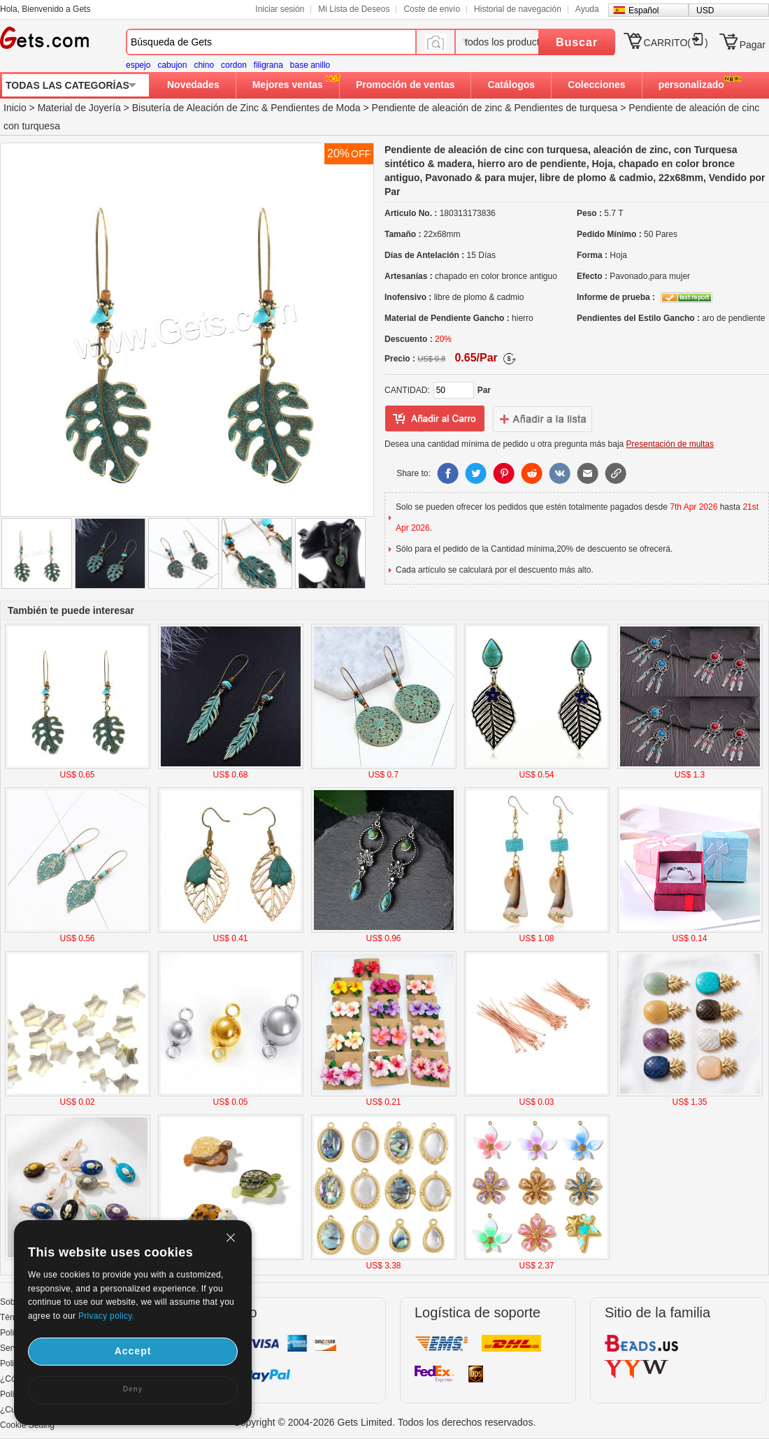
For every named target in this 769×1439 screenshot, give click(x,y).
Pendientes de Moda (315, 107)
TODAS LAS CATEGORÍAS (67, 85)
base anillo (310, 65)
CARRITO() (676, 42)
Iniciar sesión (279, 9)
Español (643, 10)
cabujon (172, 65)
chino (204, 65)
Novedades (193, 84)
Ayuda (587, 9)
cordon (234, 65)
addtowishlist (542, 419)
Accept (133, 1350)
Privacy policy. (106, 1316)
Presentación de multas (670, 444)
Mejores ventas (287, 84)
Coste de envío (431, 9)
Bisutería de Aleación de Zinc (195, 107)
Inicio (15, 107)
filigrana (268, 65)
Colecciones (596, 84)
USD (705, 10)
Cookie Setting (27, 1425)
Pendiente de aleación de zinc (437, 107)
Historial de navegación (517, 9)
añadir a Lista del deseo (434, 419)
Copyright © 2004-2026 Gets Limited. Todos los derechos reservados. (384, 1422)
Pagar (753, 44)
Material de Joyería (79, 107)
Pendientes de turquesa (566, 107)
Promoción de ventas (405, 84)
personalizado (691, 84)
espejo (138, 65)
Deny (133, 1389)
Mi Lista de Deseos (353, 9)
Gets (44, 37)
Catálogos (511, 84)
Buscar (577, 42)
